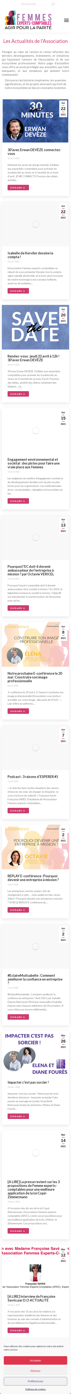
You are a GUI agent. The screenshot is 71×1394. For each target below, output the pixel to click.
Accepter (35, 1360)
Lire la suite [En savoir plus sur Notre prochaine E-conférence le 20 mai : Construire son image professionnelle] (17, 711)
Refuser (35, 1370)
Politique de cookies (35, 1389)
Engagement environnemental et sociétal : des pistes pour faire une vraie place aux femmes (34, 463)
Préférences (35, 1381)
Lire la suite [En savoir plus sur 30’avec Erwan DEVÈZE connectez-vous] (17, 187)
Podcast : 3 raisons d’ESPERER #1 (33, 777)
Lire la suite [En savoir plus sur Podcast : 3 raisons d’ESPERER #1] (17, 810)
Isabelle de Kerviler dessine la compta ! (30, 255)
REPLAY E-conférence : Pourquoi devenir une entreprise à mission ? (33, 878)
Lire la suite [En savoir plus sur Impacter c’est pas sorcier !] (17, 1116)
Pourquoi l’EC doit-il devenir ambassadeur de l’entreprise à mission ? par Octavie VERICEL (31, 570)
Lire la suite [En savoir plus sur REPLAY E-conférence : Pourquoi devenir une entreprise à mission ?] (17, 909)
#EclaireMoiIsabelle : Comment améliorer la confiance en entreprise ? (35, 979)
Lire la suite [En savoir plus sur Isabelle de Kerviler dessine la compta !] (17, 290)
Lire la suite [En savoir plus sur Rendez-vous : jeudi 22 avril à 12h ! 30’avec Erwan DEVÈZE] (17, 393)
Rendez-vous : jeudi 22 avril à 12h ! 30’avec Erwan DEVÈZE (33, 358)
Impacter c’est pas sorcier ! (28, 1082)
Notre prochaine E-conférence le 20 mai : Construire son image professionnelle (35, 677)
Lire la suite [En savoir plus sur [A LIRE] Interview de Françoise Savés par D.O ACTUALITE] (17, 1330)
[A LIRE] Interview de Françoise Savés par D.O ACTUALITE (31, 1298)
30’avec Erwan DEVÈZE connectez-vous (34, 152)
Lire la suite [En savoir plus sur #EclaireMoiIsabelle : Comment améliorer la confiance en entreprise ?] (17, 1017)
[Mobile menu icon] (66, 20)
